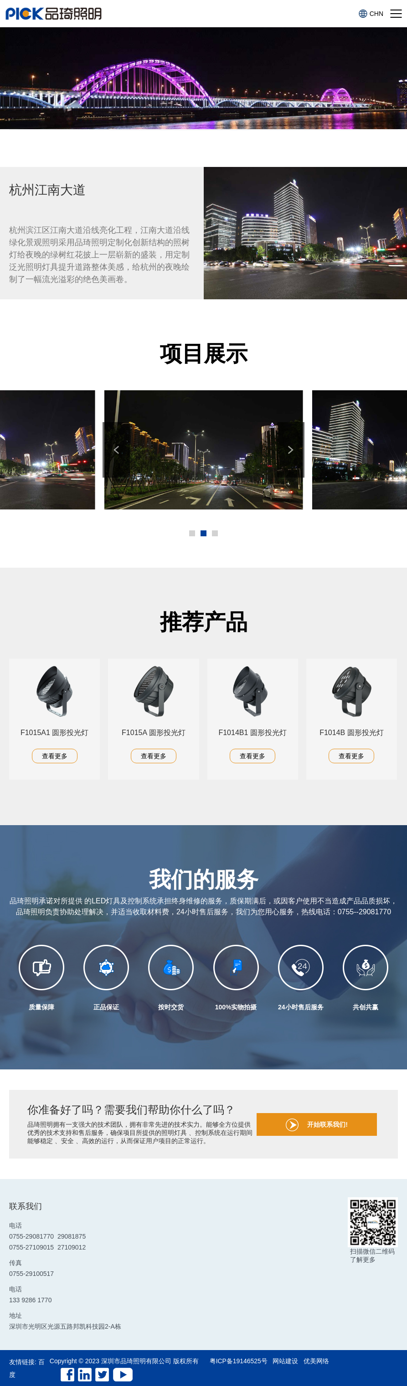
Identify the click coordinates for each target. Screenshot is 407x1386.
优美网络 (317, 1361)
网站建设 (286, 1361)
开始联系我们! (318, 1125)
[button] (117, 450)
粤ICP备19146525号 (239, 1361)
